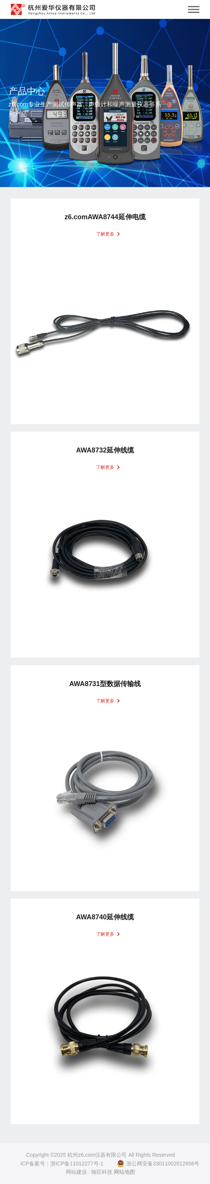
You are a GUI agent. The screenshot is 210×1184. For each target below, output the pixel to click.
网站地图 (124, 1172)
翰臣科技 (101, 1172)
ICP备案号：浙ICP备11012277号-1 (61, 1164)
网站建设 (76, 1172)
